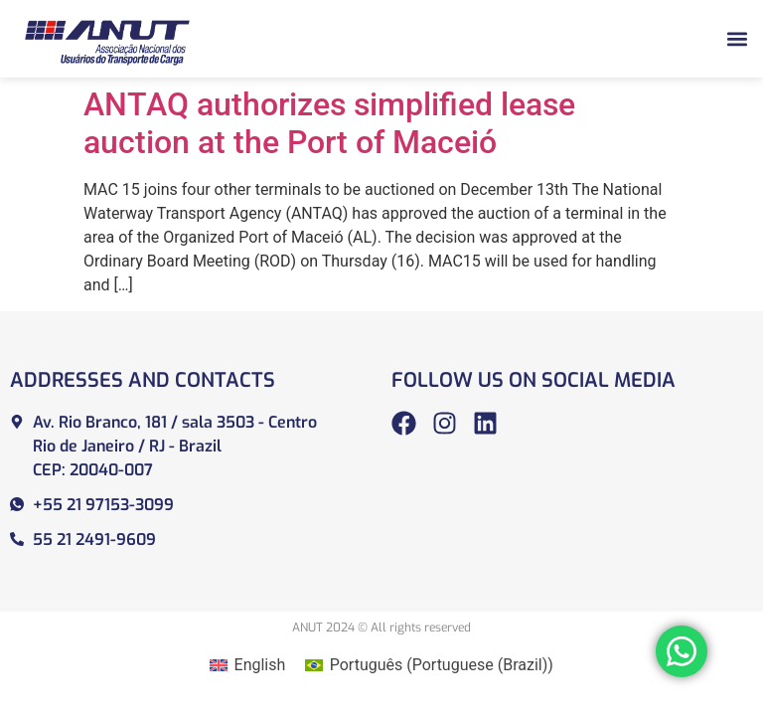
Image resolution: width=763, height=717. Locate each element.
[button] (736, 38)
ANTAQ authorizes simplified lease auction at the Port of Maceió (329, 123)
